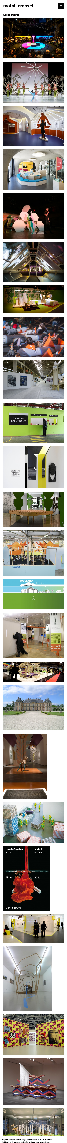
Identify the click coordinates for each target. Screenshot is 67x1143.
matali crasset (18, 6)
